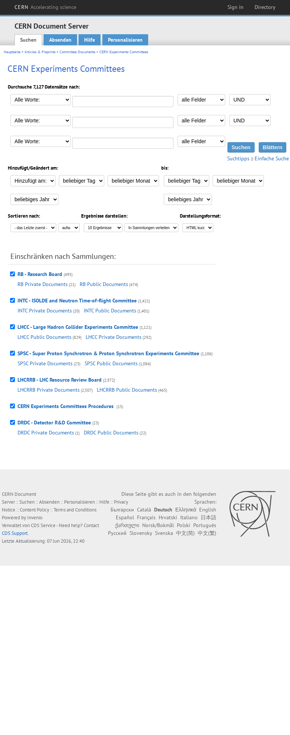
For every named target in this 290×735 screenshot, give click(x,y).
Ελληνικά (185, 509)
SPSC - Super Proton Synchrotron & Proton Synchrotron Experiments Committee (108, 353)
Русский (117, 533)
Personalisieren (125, 39)
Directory (265, 7)
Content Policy (34, 510)
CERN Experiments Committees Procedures (66, 406)
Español (125, 517)
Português (204, 525)
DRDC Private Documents (45, 432)
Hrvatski (168, 517)
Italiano (189, 517)
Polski (183, 525)
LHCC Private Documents (113, 337)
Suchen (28, 39)
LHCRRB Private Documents (48, 389)
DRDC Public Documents (111, 432)
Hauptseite (12, 51)
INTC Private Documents (44, 310)
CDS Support (15, 533)
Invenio (34, 517)
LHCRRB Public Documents (127, 389)
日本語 (208, 517)
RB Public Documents (104, 284)
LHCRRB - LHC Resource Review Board (59, 379)
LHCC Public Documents (44, 337)
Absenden (60, 39)
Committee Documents (77, 51)
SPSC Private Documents (45, 363)
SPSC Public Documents (111, 363)
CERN (45, 7)
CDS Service (43, 525)
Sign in (235, 7)
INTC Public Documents (110, 310)
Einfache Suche (272, 158)
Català (144, 509)
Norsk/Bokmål (158, 525)
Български (122, 509)
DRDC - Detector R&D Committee (54, 422)
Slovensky (141, 533)
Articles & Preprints (40, 51)
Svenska (164, 533)
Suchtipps (238, 158)
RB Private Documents (42, 284)
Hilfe (89, 39)
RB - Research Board (39, 274)
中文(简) (185, 533)
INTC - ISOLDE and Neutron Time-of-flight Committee (77, 300)
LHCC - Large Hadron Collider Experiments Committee (77, 327)
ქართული (127, 525)
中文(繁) (207, 533)
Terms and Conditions (75, 510)
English (207, 509)
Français (146, 517)
